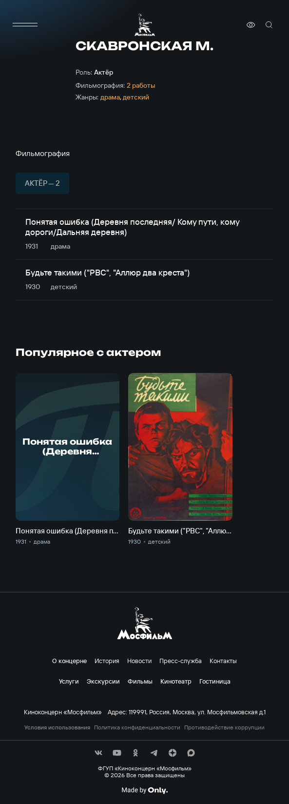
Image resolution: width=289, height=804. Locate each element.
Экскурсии (103, 681)
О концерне (69, 661)
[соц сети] (98, 752)
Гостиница (215, 681)
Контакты (223, 661)
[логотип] (145, 24)
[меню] (25, 25)
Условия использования (57, 727)
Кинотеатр (176, 681)
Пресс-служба (180, 661)
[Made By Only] (144, 790)
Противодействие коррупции (224, 727)
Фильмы (140, 681)
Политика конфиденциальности (137, 727)
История (107, 661)
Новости (139, 661)
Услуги (69, 681)
